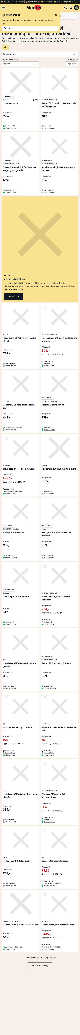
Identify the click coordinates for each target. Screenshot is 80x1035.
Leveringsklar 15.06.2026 (13, 491)
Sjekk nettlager (49, 126)
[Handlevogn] (76, 7)
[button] (40, 54)
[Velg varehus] (65, 7)
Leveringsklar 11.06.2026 (13, 428)
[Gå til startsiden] (34, 8)
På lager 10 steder (11, 624)
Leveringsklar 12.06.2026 (52, 884)
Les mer (13, 296)
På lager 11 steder (11, 192)
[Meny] (3, 7)
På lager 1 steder (10, 493)
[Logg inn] (71, 7)
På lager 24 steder (50, 688)
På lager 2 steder (49, 366)
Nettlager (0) (9, 190)
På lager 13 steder (11, 558)
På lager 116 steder (11, 128)
